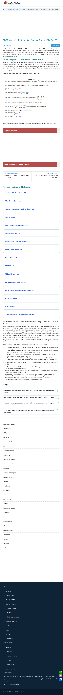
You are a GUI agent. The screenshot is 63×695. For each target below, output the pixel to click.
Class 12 (14, 9)
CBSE (9, 9)
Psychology (7, 534)
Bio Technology (8, 437)
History (6, 503)
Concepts (8, 612)
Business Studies (8, 442)
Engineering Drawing (9, 459)
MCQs (8, 634)
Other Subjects (8, 521)
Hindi (5, 495)
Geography (7, 490)
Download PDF (55, 45)
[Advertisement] (31, 25)
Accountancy (7, 428)
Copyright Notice (11, 669)
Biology (6, 433)
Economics (7, 455)
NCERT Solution (10, 599)
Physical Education (9, 477)
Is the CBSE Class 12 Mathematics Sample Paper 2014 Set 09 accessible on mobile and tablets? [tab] (29, 411)
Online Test (9, 638)
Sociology (6, 543)
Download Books (11, 608)
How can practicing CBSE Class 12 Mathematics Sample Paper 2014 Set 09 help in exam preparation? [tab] (29, 404)
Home (5, 9)
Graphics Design (8, 486)
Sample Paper (10, 595)
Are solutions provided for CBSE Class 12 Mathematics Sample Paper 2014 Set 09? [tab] (29, 397)
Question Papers (11, 604)
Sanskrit (6, 539)
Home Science (8, 499)
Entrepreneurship (8, 464)
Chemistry (6, 446)
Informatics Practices (9, 508)
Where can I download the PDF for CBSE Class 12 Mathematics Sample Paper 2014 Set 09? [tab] (29, 391)
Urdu (5, 548)
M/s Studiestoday (19, 691)
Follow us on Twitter (11, 656)
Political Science (8, 530)
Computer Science (9, 450)
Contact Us (9, 651)
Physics (6, 526)
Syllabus (8, 591)
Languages (7, 512)
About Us (8, 647)
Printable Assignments (12, 617)
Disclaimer (9, 660)
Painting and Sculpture (10, 472)
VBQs (8, 630)
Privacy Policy (10, 664)
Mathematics (21, 9)
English (6, 481)
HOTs (7, 625)
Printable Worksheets (12, 621)
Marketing (6, 468)
